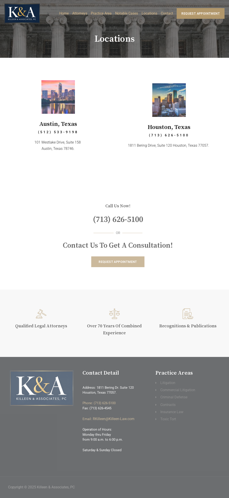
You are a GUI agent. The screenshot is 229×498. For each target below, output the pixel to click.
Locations (149, 13)
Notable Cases (126, 13)
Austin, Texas (58, 124)
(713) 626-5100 (118, 219)
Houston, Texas (169, 127)
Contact (167, 13)
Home (64, 13)
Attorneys (79, 13)
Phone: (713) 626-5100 (99, 403)
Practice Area (101, 13)
